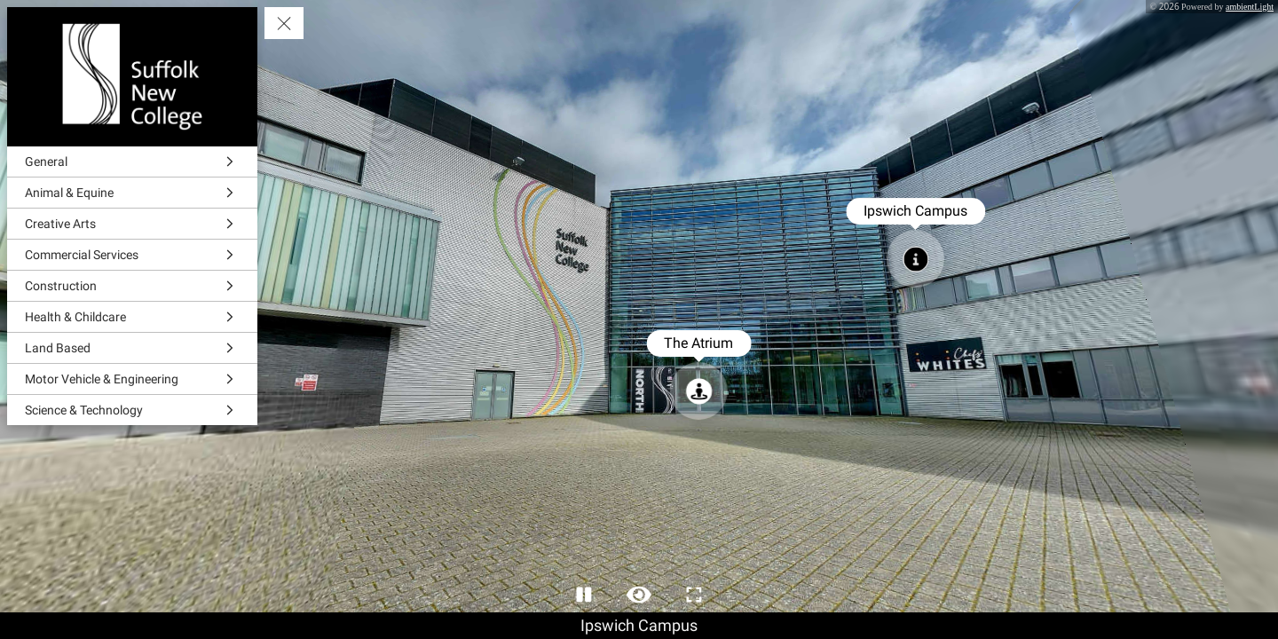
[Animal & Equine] (132, 193)
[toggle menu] (284, 23)
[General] (132, 161)
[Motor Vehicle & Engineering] (132, 379)
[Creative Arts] (132, 224)
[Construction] (132, 286)
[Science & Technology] (132, 410)
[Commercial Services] (132, 255)
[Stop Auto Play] (583, 595)
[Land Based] (132, 348)
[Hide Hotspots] (639, 595)
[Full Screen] (694, 595)
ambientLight (1250, 7)
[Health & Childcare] (132, 317)
